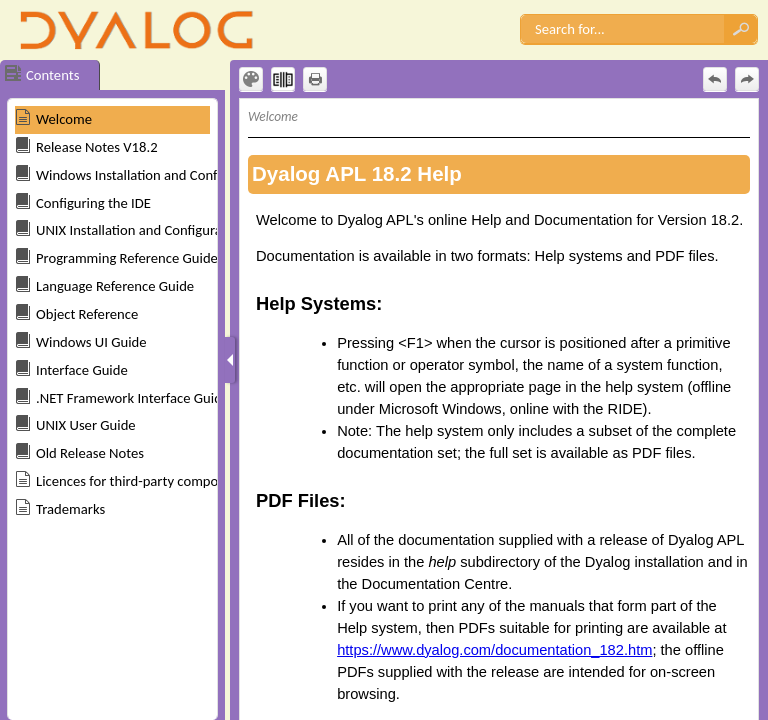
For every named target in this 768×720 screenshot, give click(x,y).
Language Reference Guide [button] (115, 286)
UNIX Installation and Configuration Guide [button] (160, 230)
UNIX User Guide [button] (86, 425)
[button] (741, 29)
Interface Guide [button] (82, 370)
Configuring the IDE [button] (93, 203)
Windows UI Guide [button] (91, 342)
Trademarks (70, 509)
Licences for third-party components (143, 481)
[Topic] (499, 409)
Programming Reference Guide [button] (127, 258)
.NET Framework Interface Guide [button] (132, 398)
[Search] (622, 29)
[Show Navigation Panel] (230, 360)
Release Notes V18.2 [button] (97, 147)
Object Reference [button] (87, 314)
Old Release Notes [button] (90, 453)
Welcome (64, 119)
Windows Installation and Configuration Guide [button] (172, 175)
